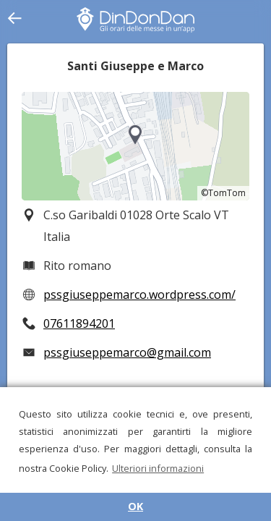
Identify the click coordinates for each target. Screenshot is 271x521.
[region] (135, 146)
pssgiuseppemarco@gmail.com (127, 352)
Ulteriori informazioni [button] (158, 468)
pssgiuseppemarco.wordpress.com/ (139, 294)
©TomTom (223, 193)
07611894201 (79, 323)
